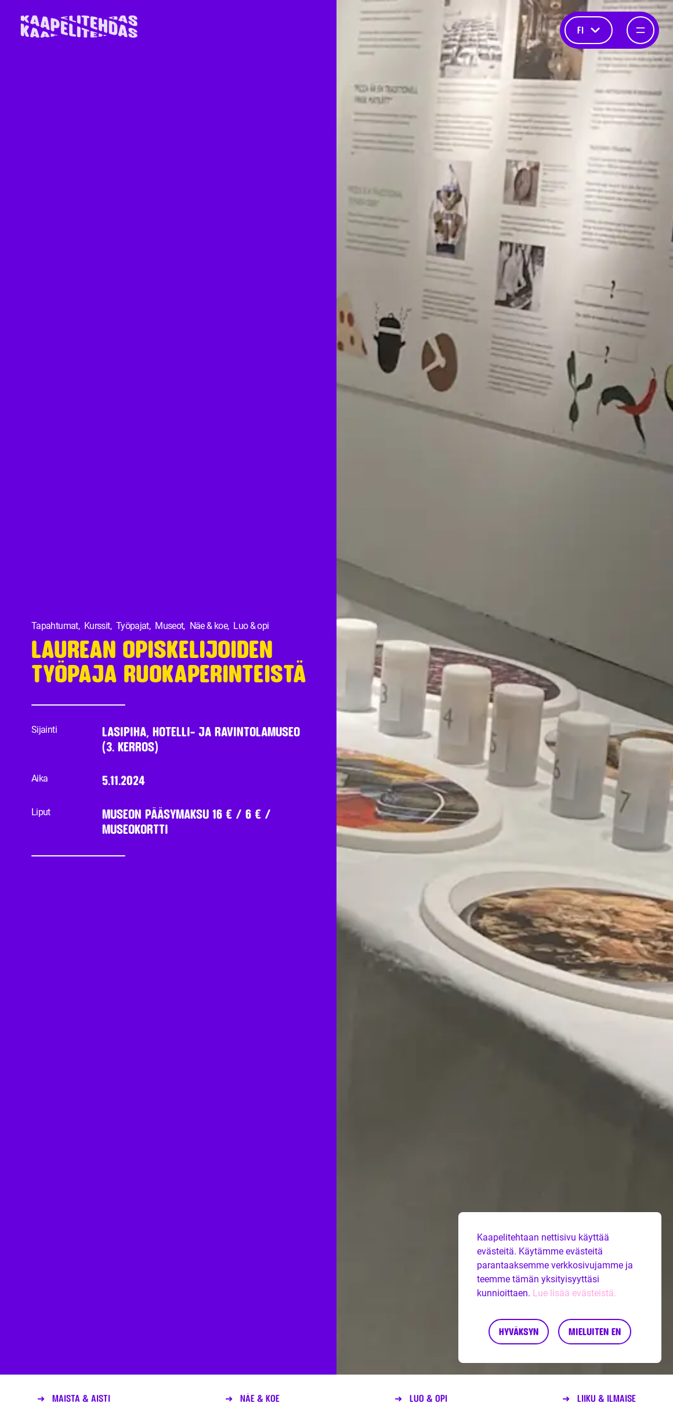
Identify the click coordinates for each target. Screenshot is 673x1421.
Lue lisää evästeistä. (574, 1293)
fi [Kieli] (588, 29)
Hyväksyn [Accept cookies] (518, 1331)
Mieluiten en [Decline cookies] (595, 1331)
